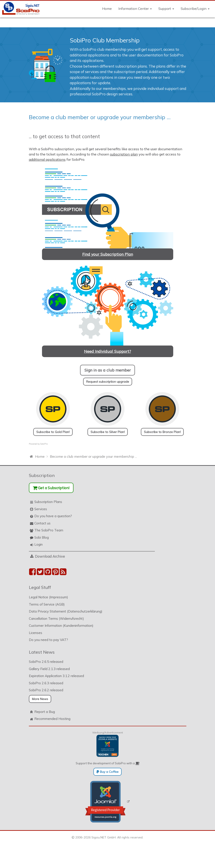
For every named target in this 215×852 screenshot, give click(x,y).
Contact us (42, 523)
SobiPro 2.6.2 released (46, 690)
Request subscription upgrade (107, 382)
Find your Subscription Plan (107, 254)
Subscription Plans (48, 502)
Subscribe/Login (195, 8)
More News (40, 699)
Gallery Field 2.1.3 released (49, 669)
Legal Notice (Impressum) (48, 597)
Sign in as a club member (107, 370)
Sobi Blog (41, 537)
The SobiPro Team (48, 530)
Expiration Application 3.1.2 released (56, 676)
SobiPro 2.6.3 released (46, 683)
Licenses (35, 633)
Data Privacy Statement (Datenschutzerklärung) (65, 611)
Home (107, 8)
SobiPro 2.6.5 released (46, 662)
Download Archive (50, 556)
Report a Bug (44, 712)
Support (166, 8)
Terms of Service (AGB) (47, 604)
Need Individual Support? (107, 351)
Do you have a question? (53, 516)
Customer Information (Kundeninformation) (61, 625)
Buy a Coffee (107, 772)
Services (40, 509)
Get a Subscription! (51, 487)
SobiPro (44, 444)
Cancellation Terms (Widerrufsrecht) (56, 618)
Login (38, 544)
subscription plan (124, 154)
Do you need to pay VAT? (48, 640)
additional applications (47, 159)
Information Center (135, 8)
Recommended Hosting (52, 719)
